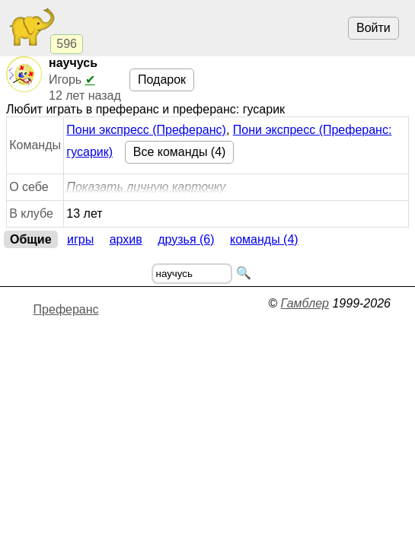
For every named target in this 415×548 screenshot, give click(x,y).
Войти (373, 27)
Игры (80, 239)
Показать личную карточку (145, 186)
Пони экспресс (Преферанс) (146, 129)
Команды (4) (264, 239)
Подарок (162, 79)
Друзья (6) (186, 239)
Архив (126, 239)
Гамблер (304, 303)
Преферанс (66, 309)
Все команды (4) (179, 151)
